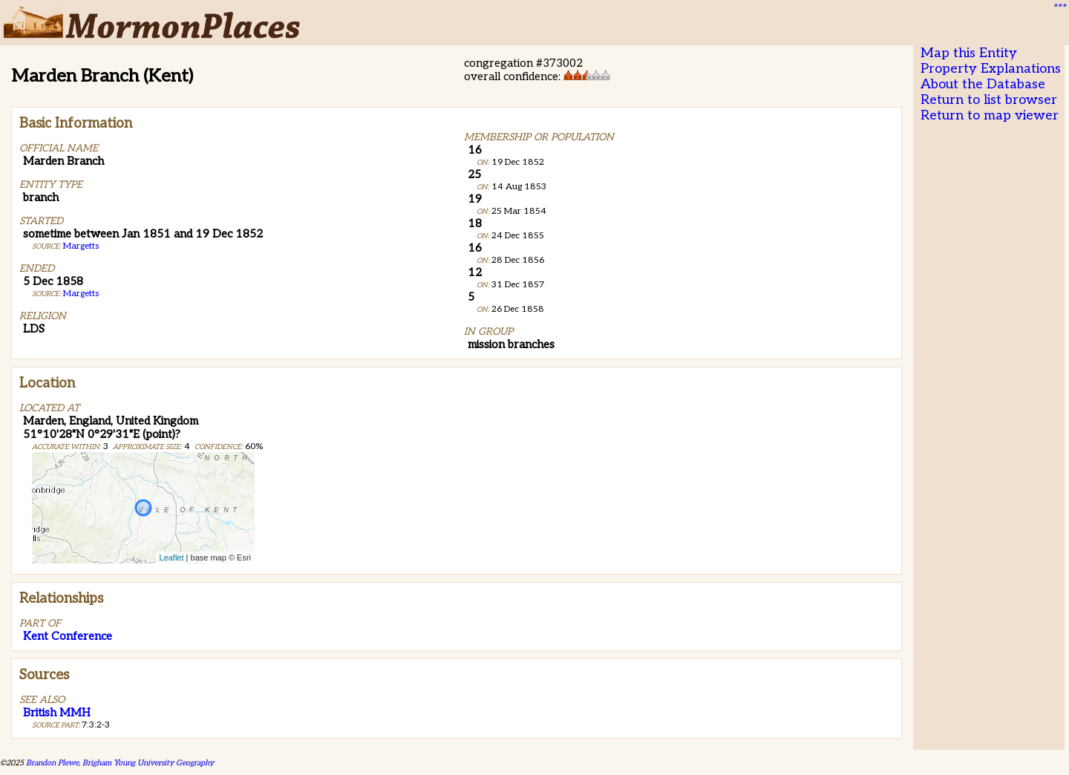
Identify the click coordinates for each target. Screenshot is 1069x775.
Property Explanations (991, 68)
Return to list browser (989, 100)
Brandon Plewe (52, 763)
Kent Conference (67, 636)
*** (1058, 8)
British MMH (57, 712)
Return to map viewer (990, 115)
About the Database (983, 84)
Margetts (81, 246)
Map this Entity (969, 53)
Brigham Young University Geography (148, 763)
